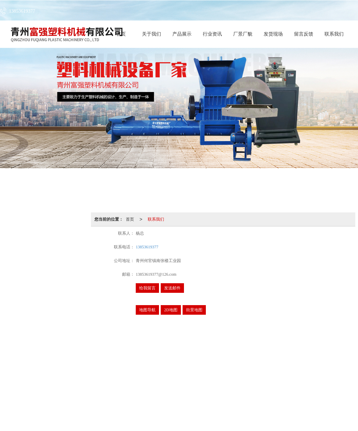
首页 (130, 219)
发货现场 (273, 34)
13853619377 (147, 247)
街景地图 (194, 310)
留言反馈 (303, 34)
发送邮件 (172, 288)
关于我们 (151, 34)
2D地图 (170, 310)
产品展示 (181, 34)
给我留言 (147, 288)
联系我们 (334, 34)
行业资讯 (212, 34)
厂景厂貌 (242, 34)
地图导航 (147, 310)
